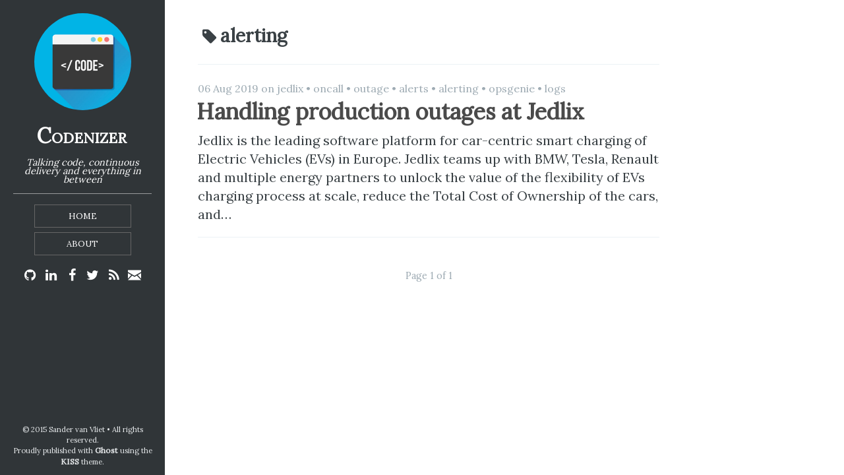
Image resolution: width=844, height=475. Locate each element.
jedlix (290, 88)
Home (83, 216)
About (82, 243)
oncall (328, 88)
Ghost (106, 450)
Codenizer (82, 135)
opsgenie (512, 88)
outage (371, 88)
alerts (414, 88)
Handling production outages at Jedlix (390, 111)
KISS (70, 461)
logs (555, 88)
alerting (458, 88)
